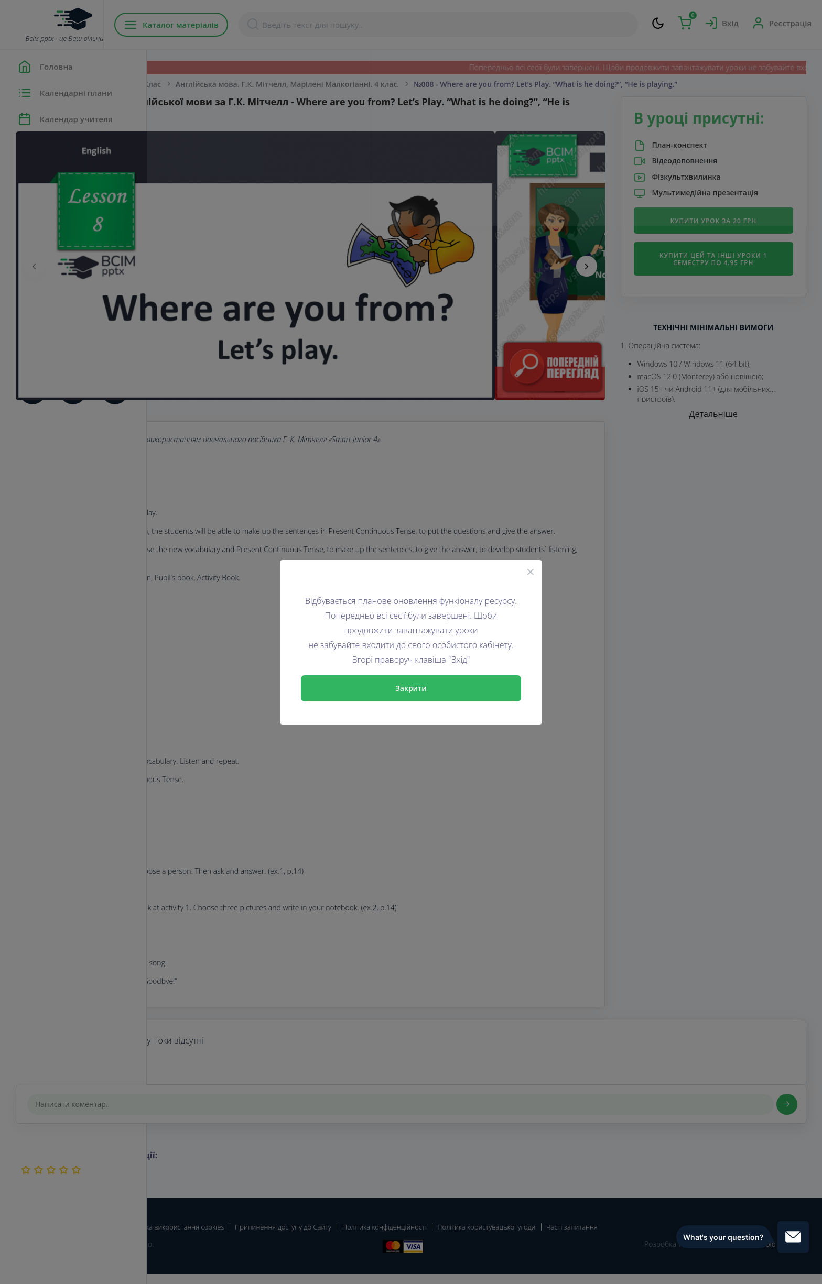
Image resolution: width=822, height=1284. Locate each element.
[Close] (530, 571)
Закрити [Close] (411, 688)
